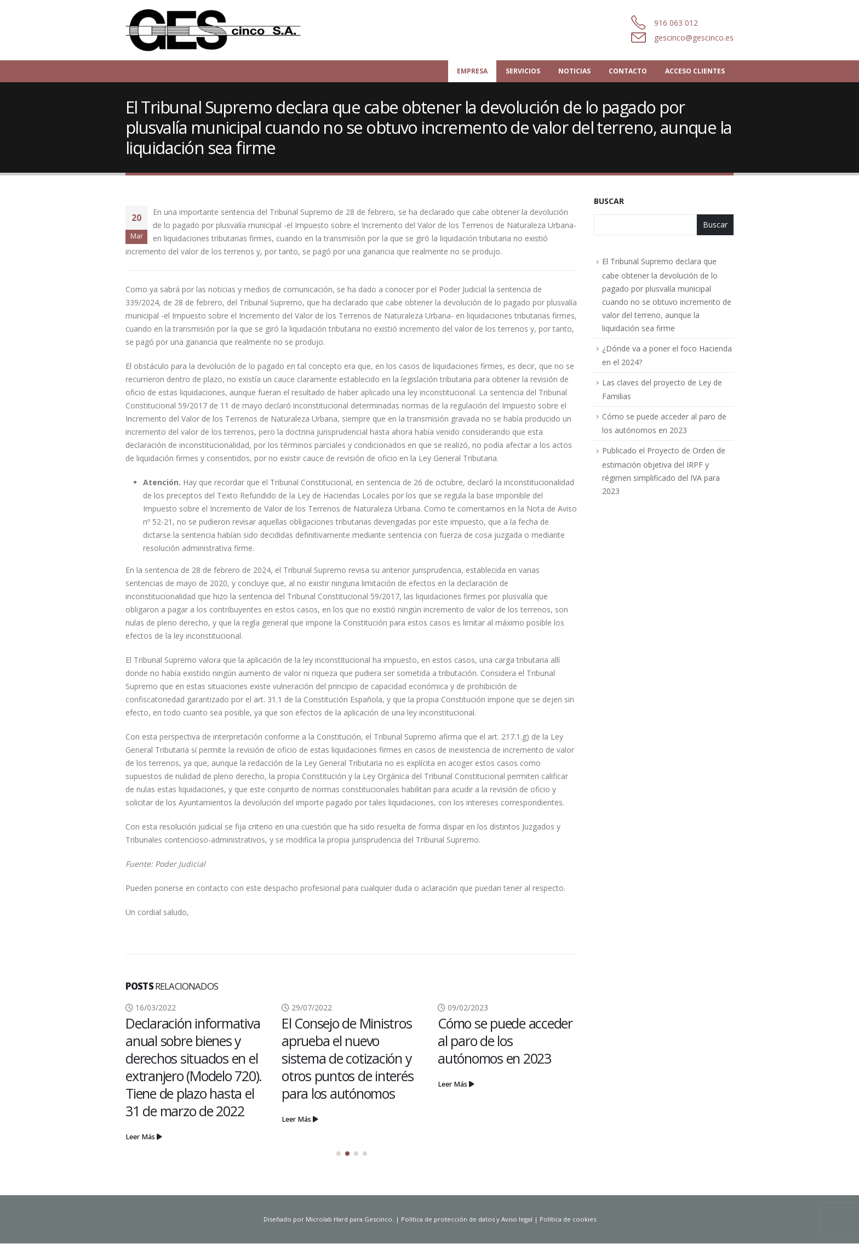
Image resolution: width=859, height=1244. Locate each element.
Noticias (574, 71)
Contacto (628, 71)
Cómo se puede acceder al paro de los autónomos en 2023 (505, 1040)
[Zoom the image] (213, 14)
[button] (338, 1154)
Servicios (523, 71)
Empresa (472, 71)
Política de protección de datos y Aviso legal (466, 1219)
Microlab (319, 1219)
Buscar (609, 201)
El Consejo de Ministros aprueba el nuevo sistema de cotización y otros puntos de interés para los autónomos (347, 1058)
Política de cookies (568, 1219)
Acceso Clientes (695, 71)
